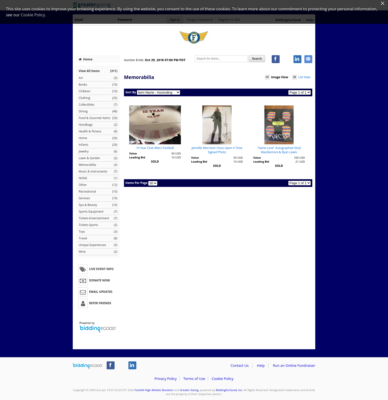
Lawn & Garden (98, 158)
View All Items (98, 71)
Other (98, 184)
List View (301, 77)
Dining (98, 111)
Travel (98, 238)
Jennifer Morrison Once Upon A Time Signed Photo (217, 150)
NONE (98, 178)
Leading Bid (137, 157)
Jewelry (98, 151)
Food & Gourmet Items (98, 118)
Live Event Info (96, 269)
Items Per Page (136, 183)
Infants (98, 144)
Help (261, 365)
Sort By (130, 92)
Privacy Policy (165, 378)
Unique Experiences (98, 245)
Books (98, 84)
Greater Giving (189, 390)
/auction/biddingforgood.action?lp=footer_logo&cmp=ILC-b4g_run (88, 366)
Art (98, 77)
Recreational (98, 191)
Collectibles (98, 104)
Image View (276, 77)
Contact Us (240, 365)
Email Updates (95, 292)
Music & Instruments (98, 171)
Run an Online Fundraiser (294, 365)
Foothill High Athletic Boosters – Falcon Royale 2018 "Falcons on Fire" (194, 37)
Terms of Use (194, 378)
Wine (98, 251)
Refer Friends (94, 303)
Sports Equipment (98, 211)
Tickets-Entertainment (98, 218)
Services (98, 198)
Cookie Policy (222, 378)
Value (133, 153)
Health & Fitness (98, 131)
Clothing (98, 98)
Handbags (98, 124)
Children (98, 91)
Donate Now (94, 280)
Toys (98, 231)
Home (86, 59)
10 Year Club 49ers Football (155, 148)
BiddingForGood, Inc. (229, 390)
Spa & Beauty (98, 204)
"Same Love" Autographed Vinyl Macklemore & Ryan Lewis (279, 150)
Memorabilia (98, 164)
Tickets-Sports (98, 225)
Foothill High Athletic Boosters (154, 390)
